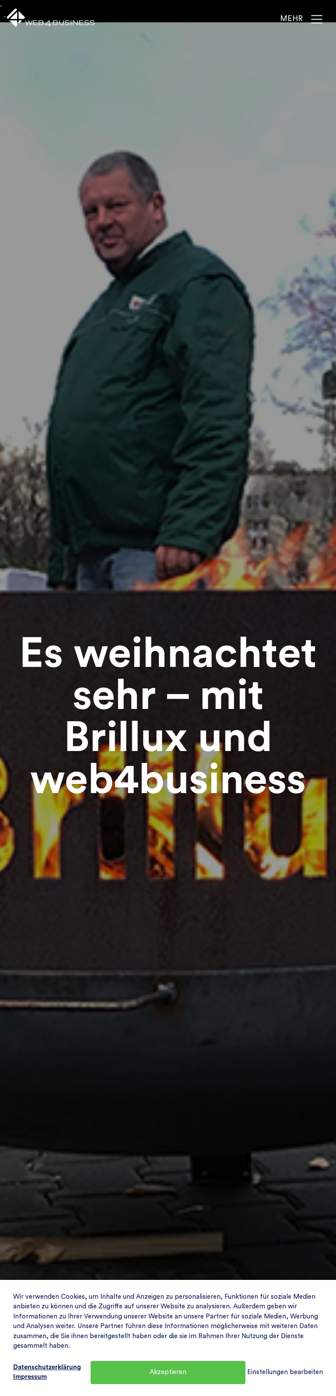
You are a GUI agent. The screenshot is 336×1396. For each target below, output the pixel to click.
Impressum (30, 1377)
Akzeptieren (168, 1372)
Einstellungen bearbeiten (285, 1372)
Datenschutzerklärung (47, 1367)
